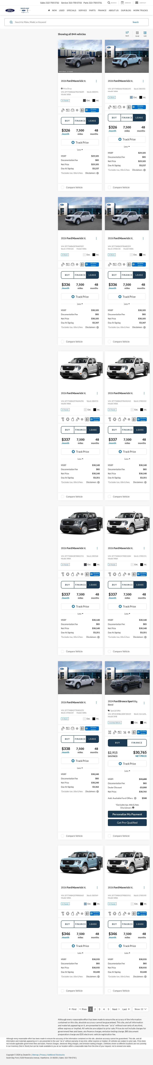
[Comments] (82, 110)
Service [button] (83, 10)
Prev (83, 1009)
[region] (127, 791)
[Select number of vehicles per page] (140, 1009)
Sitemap (35, 1055)
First (72, 1009)
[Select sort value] (128, 34)
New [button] (54, 10)
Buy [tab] (67, 121)
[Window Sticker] (92, 110)
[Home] (49, 10)
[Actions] (96, 81)
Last (126, 1009)
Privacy (43, 1055)
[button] (99, 56)
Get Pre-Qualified (127, 822)
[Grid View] (136, 34)
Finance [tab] (80, 121)
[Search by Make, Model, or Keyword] (72, 22)
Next (115, 1009)
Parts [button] (92, 10)
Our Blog (126, 10)
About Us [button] (114, 10)
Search (136, 22)
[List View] (145, 34)
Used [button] (61, 10)
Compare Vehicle (74, 187)
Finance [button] (102, 10)
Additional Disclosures (56, 1055)
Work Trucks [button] (140, 10)
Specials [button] (71, 10)
